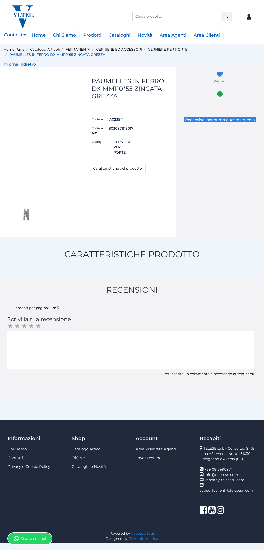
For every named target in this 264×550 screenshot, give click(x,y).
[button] (227, 16)
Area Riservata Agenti (156, 455)
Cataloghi (119, 35)
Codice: (98, 119)
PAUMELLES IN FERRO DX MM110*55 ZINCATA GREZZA (57, 54)
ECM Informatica (143, 545)
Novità (145, 35)
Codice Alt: (97, 130)
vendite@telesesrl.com (224, 486)
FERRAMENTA (78, 49)
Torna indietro (20, 64)
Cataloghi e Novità (89, 473)
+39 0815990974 (219, 476)
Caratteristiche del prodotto (117, 168)
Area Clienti (207, 35)
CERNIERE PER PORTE (168, 49)
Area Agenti (173, 35)
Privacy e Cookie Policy (29, 473)
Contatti (15, 464)
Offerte (78, 464)
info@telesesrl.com (221, 481)
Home (39, 35)
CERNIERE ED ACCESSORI (119, 49)
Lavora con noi (149, 464)
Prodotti (92, 35)
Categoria (100, 142)
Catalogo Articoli (45, 49)
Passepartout (142, 540)
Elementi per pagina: (30, 314)
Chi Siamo (64, 35)
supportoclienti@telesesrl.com (226, 497)
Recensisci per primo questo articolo (220, 119)
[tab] (119, 168)
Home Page (14, 49)
